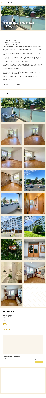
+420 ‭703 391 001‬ (6, 329)
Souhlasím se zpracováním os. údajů (12, 356)
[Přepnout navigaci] (44, 2)
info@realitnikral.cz (7, 327)
